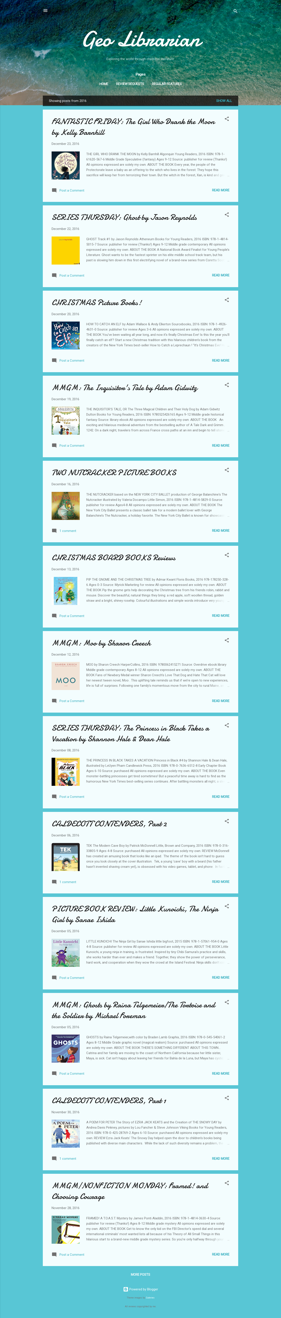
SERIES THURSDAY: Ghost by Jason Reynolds (124, 217)
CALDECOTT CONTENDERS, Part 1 (109, 1100)
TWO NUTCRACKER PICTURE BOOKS (114, 472)
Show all (224, 101)
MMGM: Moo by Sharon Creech (101, 643)
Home (103, 84)
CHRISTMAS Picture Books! (97, 302)
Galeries (150, 1297)
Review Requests (130, 84)
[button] (226, 119)
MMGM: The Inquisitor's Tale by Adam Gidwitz (124, 387)
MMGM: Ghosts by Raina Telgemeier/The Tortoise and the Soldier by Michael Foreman (133, 1010)
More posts (140, 1274)
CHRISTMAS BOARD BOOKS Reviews (113, 557)
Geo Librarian (140, 39)
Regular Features (167, 84)
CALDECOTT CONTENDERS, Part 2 (109, 823)
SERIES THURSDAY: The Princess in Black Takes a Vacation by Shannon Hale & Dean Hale (130, 733)
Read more (220, 190)
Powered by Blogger (140, 1289)
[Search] (235, 12)
